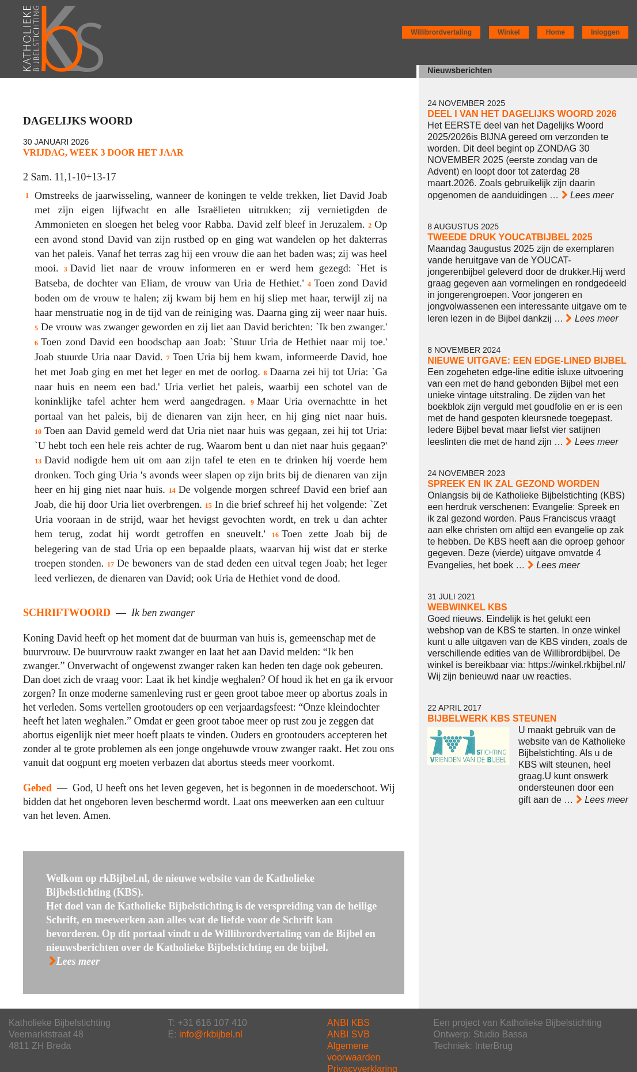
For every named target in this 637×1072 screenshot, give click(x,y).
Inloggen (605, 32)
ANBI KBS (348, 1023)
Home (555, 32)
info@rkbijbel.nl (210, 1034)
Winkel (509, 32)
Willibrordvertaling (441, 32)
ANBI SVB (348, 1034)
